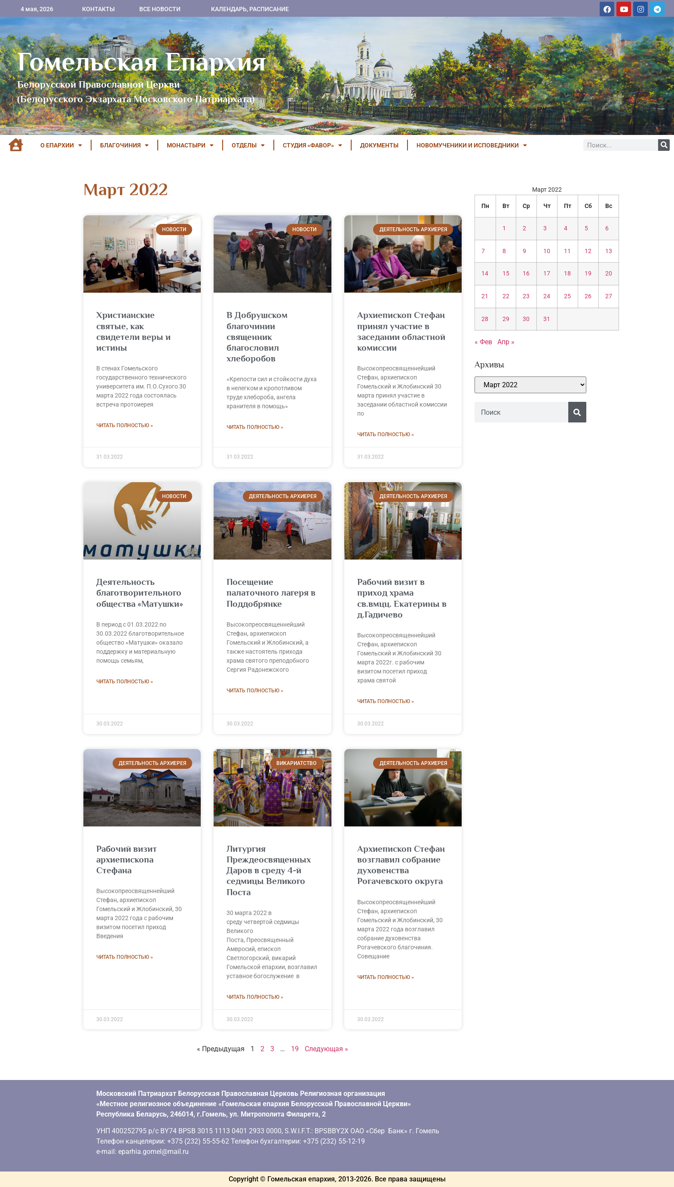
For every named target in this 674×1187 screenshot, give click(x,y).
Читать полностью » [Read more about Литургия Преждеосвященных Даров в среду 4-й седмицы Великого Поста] (255, 997)
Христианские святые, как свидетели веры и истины (133, 331)
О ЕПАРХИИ (61, 145)
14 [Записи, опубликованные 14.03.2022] (484, 273)
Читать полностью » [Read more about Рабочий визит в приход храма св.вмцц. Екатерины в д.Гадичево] (385, 701)
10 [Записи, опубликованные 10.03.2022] (546, 251)
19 (295, 1049)
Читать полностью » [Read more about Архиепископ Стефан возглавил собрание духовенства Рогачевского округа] (385, 977)
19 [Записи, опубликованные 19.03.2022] (588, 273)
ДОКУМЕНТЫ (379, 145)
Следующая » (326, 1049)
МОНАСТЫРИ (190, 145)
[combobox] (521, 412)
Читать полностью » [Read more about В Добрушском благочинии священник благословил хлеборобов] (255, 427)
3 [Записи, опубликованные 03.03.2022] (545, 228)
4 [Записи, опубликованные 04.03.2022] (565, 228)
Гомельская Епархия (141, 61)
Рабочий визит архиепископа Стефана (126, 859)
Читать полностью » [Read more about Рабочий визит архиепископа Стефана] (124, 957)
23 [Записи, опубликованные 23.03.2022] (526, 296)
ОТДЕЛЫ (248, 145)
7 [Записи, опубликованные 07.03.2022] (483, 251)
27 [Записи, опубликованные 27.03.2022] (608, 296)
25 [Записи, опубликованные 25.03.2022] (567, 296)
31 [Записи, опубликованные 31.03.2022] (546, 319)
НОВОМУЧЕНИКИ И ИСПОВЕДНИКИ (472, 145)
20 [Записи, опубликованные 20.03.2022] (608, 273)
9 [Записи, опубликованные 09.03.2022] (524, 251)
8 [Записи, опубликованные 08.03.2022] (504, 251)
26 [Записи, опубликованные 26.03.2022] (588, 296)
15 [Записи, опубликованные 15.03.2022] (505, 273)
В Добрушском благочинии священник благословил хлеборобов (257, 337)
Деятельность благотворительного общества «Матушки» (139, 593)
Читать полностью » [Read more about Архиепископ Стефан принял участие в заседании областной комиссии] (385, 434)
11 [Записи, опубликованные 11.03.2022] (567, 251)
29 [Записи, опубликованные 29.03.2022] (505, 319)
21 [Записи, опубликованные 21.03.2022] (484, 296)
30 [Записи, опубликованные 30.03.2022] (526, 319)
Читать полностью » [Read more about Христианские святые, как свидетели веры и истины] (124, 425)
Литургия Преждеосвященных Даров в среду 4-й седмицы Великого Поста (269, 870)
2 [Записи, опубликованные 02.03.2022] (524, 228)
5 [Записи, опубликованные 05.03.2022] (586, 228)
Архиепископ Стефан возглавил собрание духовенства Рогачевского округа (401, 865)
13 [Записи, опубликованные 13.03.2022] (608, 251)
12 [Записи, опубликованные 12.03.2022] (588, 251)
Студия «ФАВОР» (312, 145)
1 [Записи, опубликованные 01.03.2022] (504, 228)
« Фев (483, 342)
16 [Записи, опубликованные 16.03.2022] (526, 273)
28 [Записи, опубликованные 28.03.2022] (484, 319)
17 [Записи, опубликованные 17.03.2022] (546, 273)
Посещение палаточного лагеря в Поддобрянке (271, 593)
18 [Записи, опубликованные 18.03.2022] (567, 273)
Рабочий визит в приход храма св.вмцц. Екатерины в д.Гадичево (402, 598)
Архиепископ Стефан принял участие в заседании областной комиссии (401, 331)
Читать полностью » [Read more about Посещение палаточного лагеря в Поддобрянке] (255, 691)
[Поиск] (664, 145)
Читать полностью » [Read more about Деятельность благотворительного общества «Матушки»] (124, 682)
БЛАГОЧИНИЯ (124, 145)
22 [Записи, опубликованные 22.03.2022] (505, 296)
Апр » (506, 342)
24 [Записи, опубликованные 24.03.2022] (546, 296)
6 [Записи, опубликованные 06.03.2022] (607, 228)
